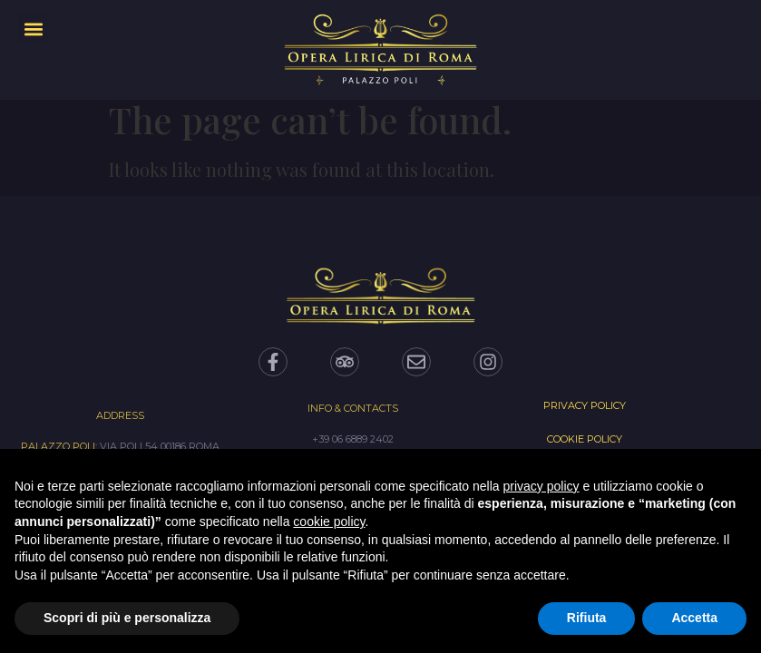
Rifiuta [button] (587, 617)
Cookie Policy (584, 439)
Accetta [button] (694, 617)
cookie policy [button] (329, 521)
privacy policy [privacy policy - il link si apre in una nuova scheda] (541, 486)
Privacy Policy (584, 405)
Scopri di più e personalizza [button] (127, 617)
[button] (33, 29)
